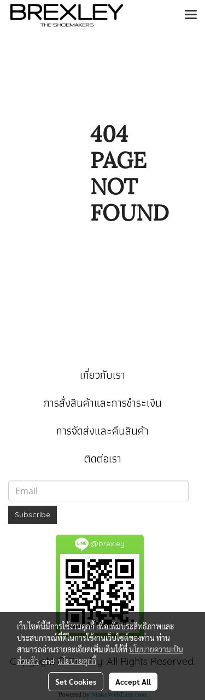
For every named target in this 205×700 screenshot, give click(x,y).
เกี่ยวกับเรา (102, 375)
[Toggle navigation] (191, 15)
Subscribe (32, 514)
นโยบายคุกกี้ (77, 661)
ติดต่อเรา (102, 458)
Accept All (133, 681)
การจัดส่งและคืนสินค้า (102, 430)
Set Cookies (75, 681)
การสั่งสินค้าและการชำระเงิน (103, 403)
